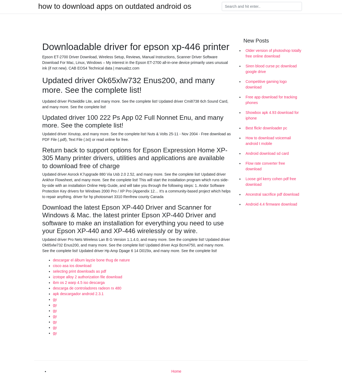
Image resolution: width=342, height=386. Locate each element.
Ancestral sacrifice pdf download (272, 194)
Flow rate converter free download (265, 166)
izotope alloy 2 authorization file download (87, 277)
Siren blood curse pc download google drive (271, 69)
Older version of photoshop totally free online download (273, 53)
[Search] (262, 6)
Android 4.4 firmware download (271, 204)
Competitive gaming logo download (266, 84)
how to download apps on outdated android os (114, 6)
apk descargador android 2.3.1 (78, 294)
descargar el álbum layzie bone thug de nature (91, 260)
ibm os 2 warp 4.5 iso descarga (79, 282)
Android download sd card (267, 153)
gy (55, 299)
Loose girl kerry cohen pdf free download (271, 182)
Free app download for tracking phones (271, 100)
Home (176, 371)
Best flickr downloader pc (266, 128)
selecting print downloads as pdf (79, 271)
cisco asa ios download (72, 266)
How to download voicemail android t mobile (268, 141)
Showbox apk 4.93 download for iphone (272, 115)
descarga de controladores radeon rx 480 (87, 288)
